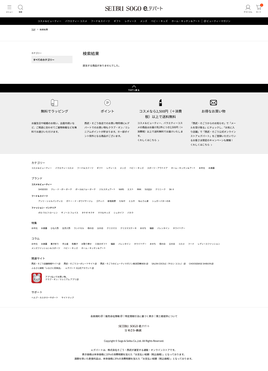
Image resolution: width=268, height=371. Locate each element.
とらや (132, 200)
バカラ (130, 212)
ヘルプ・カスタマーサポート (44, 297)
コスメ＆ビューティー (49, 21)
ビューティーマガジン (218, 21)
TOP (33, 29)
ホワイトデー (179, 228)
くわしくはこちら (147, 140)
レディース (130, 21)
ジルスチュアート (107, 189)
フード (191, 243)
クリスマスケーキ (128, 228)
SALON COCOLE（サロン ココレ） (167, 263)
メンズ (143, 21)
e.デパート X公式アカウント (79, 267)
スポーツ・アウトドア (157, 167)
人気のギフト (101, 243)
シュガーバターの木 (161, 200)
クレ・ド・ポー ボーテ (61, 189)
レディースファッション (209, 243)
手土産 (65, 243)
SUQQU (148, 189)
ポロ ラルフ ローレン (48, 212)
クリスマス (112, 228)
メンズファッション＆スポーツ (45, 248)
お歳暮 (211, 167)
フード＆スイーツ (100, 21)
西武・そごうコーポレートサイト (79, 263)
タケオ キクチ (88, 212)
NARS (121, 189)
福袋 (152, 228)
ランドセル (79, 228)
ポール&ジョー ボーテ (85, 189)
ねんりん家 (143, 200)
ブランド (36, 178)
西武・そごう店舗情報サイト (44, 263)
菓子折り (55, 243)
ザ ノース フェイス (69, 212)
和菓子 (75, 243)
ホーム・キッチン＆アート (185, 21)
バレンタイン (163, 228)
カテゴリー (38, 163)
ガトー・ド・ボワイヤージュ (79, 200)
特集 (34, 223)
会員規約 (95, 316)
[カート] (258, 9)
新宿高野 (112, 200)
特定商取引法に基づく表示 (139, 316)
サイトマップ (68, 297)
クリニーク (160, 189)
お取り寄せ (86, 243)
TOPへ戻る (134, 89)
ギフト (117, 21)
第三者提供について (167, 316)
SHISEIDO (43, 189)
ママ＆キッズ (104, 212)
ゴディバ (100, 200)
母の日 (91, 228)
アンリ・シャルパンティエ (50, 200)
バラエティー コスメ (76, 21)
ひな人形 (55, 228)
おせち (143, 228)
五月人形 (66, 228)
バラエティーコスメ (64, 167)
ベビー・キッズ (159, 21)
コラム (35, 238)
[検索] (20, 9)
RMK (139, 189)
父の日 (100, 228)
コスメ (181, 243)
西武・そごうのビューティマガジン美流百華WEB (123, 263)
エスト (130, 189)
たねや (122, 200)
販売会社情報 (112, 316)
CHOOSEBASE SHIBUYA (200, 263)
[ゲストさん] (248, 9)
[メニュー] (9, 9)
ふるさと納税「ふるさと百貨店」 (46, 267)
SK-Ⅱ (171, 189)
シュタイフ (119, 212)
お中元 (202, 167)
